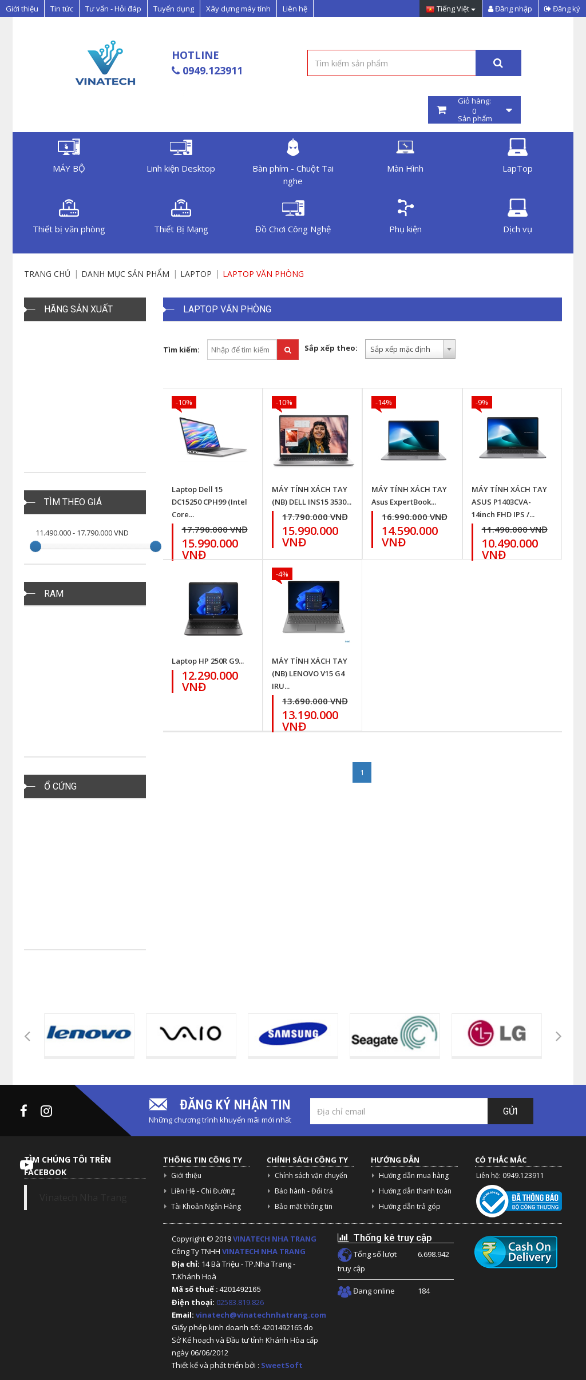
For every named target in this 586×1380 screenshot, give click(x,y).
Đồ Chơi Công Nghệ (293, 217)
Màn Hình (405, 156)
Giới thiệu (22, 8)
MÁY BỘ (69, 156)
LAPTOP (196, 273)
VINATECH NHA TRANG (274, 1239)
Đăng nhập (510, 8)
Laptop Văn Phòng (263, 273)
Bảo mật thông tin (303, 1206)
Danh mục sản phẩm (125, 273)
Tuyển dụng (173, 8)
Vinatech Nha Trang (83, 1197)
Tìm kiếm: (181, 349)
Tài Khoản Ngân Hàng (206, 1206)
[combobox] (410, 349)
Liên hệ (295, 8)
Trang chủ (47, 273)
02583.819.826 (241, 1302)
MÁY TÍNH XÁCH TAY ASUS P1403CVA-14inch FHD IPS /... (509, 502)
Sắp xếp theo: (331, 348)
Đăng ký (562, 8)
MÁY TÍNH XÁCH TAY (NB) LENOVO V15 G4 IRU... (309, 673)
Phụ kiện (405, 217)
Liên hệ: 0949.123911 (510, 1175)
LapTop (517, 156)
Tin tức (61, 8)
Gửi (510, 1111)
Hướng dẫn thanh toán (415, 1191)
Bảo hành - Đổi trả (304, 1191)
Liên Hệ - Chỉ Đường (203, 1191)
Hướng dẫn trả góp (410, 1206)
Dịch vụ (517, 217)
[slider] (35, 546)
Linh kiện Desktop (180, 156)
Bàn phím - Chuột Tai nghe (293, 162)
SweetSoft (282, 1365)
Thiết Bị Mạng (181, 217)
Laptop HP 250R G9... (208, 661)
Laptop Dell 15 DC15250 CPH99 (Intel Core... (209, 502)
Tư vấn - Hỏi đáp (113, 8)
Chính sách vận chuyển (311, 1175)
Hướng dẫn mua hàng (414, 1175)
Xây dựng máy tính (238, 8)
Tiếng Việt (451, 9)
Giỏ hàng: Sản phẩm (474, 110)
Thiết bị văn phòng (69, 217)
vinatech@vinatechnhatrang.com (261, 1315)
